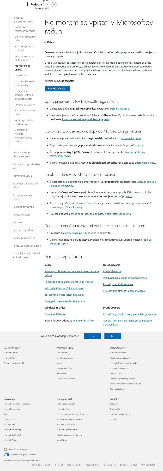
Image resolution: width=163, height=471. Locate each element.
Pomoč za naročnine (24, 237)
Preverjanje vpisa (22, 175)
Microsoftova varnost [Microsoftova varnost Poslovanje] (12, 409)
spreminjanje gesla (118, 108)
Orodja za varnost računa (23, 197)
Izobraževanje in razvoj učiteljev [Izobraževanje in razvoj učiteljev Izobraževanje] (122, 378)
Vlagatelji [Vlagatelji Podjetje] (114, 419)
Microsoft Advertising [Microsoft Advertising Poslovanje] (12, 429)
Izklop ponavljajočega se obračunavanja (125, 277)
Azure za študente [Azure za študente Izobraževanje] (117, 389)
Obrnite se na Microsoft (41, 465)
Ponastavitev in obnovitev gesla (21, 154)
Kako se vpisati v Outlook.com (24, 57)
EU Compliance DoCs (128, 465)
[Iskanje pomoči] (147, 4)
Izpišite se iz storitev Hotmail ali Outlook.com (24, 94)
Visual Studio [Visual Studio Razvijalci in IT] (62, 440)
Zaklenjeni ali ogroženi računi (25, 185)
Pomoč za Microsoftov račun (23, 19)
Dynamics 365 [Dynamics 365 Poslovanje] (9, 419)
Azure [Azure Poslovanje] (6, 414)
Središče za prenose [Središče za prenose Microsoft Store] (65, 358)
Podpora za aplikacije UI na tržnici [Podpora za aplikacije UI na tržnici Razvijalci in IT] (70, 414)
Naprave (17, 222)
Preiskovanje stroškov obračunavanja (124, 290)
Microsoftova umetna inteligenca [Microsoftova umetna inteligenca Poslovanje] (17, 404)
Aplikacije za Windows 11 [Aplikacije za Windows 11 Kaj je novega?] (14, 363)
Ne (112, 336)
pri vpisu (139, 145)
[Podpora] (36, 4)
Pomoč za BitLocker (55, 314)
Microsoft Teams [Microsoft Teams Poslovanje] (10, 440)
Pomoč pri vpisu (57, 88)
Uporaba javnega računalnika (24, 83)
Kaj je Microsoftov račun (25, 112)
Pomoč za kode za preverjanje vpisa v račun (69, 281)
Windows (78, 320)
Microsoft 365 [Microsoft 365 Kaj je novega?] (9, 358)
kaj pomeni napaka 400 (74, 232)
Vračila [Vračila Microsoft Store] (59, 363)
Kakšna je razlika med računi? (24, 122)
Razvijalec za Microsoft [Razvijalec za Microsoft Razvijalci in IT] (66, 404)
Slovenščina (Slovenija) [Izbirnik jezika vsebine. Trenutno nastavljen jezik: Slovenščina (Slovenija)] (18, 449)
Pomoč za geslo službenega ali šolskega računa (129, 314)
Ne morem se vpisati (22, 67)
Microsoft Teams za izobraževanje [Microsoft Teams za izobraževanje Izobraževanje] (123, 363)
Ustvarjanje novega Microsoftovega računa (23, 135)
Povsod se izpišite (25, 104)
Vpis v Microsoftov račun (25, 38)
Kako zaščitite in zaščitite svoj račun (64, 288)
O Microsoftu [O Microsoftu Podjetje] (115, 409)
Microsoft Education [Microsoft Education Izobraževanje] (118, 352)
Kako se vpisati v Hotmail (24, 48)
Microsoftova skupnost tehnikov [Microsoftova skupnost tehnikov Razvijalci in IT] (69, 419)
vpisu (129, 196)
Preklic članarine (112, 271)
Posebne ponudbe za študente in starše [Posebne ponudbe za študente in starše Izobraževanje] (125, 383)
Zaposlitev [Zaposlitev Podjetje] (114, 404)
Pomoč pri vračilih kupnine (118, 284)
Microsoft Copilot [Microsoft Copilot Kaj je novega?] (11, 352)
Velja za (50, 42)
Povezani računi (21, 214)
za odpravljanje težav (143, 162)
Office (64, 4)
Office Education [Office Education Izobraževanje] (116, 373)
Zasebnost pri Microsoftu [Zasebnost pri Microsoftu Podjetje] (120, 414)
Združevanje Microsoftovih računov (64, 294)
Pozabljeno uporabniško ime (26, 166)
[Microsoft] (15, 4)
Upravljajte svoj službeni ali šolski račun (26, 255)
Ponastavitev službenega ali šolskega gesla (85, 119)
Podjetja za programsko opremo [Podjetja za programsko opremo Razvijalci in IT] (69, 435)
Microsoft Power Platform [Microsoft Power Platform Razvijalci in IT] (67, 429)
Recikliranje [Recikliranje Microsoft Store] (61, 373)
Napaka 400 (21, 75)
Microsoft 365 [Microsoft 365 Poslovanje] (9, 424)
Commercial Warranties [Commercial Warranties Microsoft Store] (66, 378)
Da (92, 336)
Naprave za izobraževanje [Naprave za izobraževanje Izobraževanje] (120, 358)
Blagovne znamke (92, 465)
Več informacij (74, 207)
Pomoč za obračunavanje (27, 245)
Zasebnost (59, 465)
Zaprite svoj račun (23, 230)
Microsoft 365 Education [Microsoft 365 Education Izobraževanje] (119, 368)
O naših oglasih (110, 465)
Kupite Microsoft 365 (103, 4)
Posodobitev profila (24, 206)
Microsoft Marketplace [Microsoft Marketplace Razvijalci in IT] (66, 424)
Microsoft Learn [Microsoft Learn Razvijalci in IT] (63, 409)
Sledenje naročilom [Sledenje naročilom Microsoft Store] (64, 368)
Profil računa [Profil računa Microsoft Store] (62, 352)
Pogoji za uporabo (74, 465)
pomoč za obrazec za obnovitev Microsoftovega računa (100, 213)
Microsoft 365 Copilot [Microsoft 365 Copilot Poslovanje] (12, 435)
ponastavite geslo (131, 138)
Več (84, 4)
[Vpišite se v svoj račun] (155, 4)
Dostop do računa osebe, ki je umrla (65, 301)
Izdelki (74, 4)
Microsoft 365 (51, 4)
